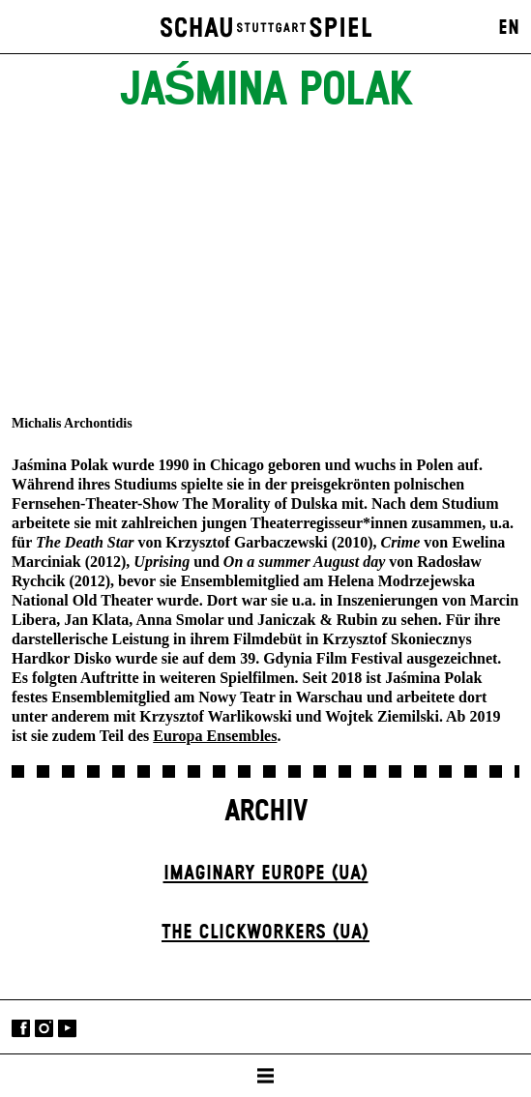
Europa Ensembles (215, 735)
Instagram (44, 1029)
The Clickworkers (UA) (265, 932)
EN (508, 28)
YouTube (67, 1029)
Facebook (21, 1029)
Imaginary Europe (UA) (266, 873)
